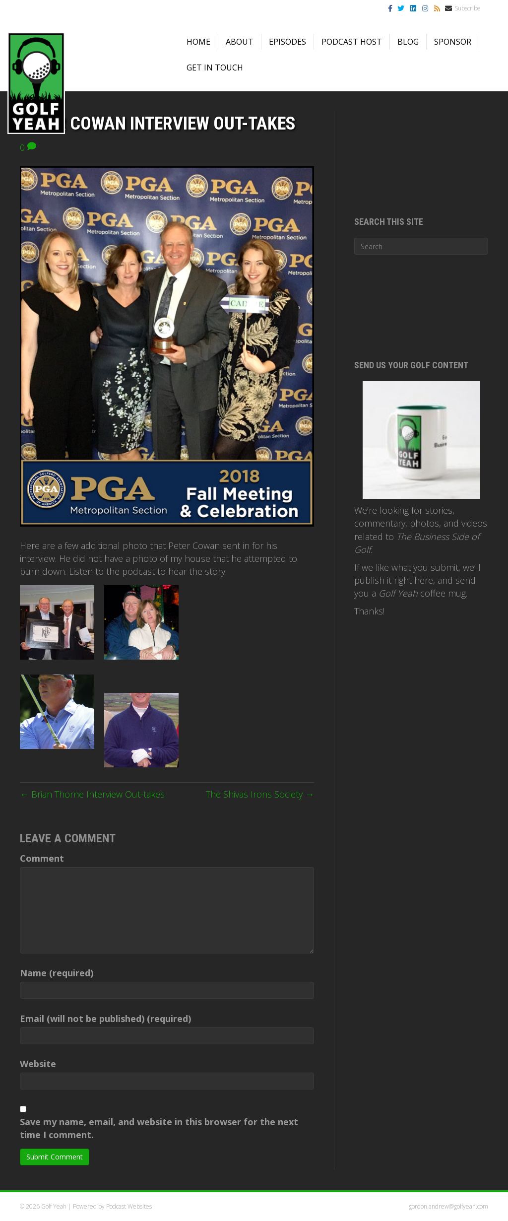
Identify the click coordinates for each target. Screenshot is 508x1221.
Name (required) (56, 973)
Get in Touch (215, 67)
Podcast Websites (129, 1206)
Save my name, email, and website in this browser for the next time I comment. (159, 1128)
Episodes (287, 41)
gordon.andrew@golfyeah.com (448, 1206)
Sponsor (452, 41)
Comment (42, 858)
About (240, 41)
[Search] (421, 246)
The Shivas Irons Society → (260, 794)
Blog (408, 41)
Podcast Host (351, 41)
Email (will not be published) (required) (105, 1018)
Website (38, 1064)
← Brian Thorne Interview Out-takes (92, 794)
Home (198, 41)
